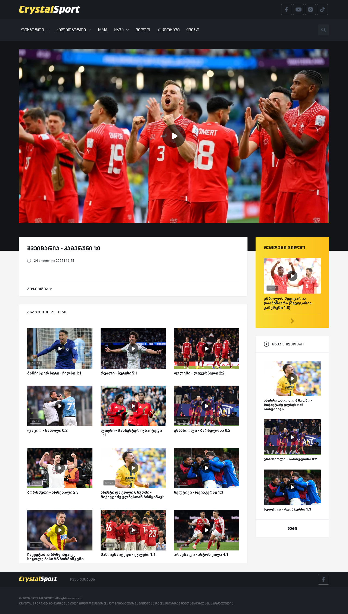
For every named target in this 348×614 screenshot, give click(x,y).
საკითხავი (168, 30)
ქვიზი (192, 30)
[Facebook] (323, 579)
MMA (102, 30)
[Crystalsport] (49, 9)
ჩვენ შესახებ (82, 579)
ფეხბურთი (35, 30)
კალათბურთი (73, 30)
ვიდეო (143, 30)
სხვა (121, 30)
